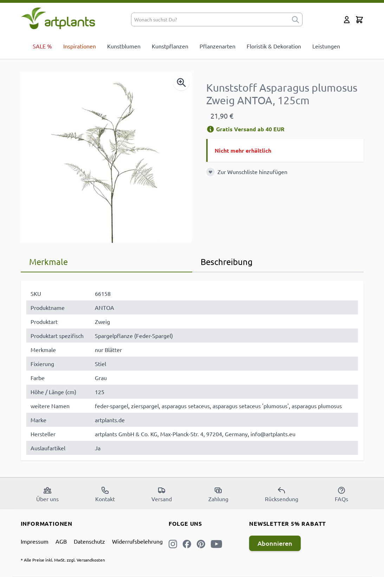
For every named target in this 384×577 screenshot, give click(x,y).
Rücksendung (281, 494)
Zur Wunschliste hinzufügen (252, 171)
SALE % (42, 45)
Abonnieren (275, 543)
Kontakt (105, 494)
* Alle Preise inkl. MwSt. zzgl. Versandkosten (63, 560)
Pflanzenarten (217, 45)
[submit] (295, 19)
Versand (161, 494)
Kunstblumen (124, 45)
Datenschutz (89, 541)
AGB (61, 541)
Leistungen (326, 45)
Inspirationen (79, 45)
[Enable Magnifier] (181, 82)
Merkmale (48, 262)
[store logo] (58, 18)
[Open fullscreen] (106, 157)
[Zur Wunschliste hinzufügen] (210, 172)
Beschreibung (227, 262)
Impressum (34, 541)
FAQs (341, 494)
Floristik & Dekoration (274, 45)
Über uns (47, 494)
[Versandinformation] (210, 129)
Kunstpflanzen (170, 45)
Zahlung (218, 494)
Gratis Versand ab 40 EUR (245, 129)
